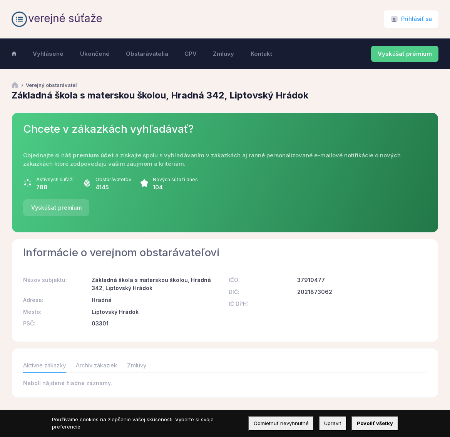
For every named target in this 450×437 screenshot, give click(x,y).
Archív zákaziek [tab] (96, 365)
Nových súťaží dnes (175, 179)
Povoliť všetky (375, 423)
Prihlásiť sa (416, 18)
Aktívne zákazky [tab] (44, 365)
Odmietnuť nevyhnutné (281, 423)
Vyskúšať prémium (405, 53)
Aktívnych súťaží (55, 179)
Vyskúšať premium (56, 207)
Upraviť (332, 423)
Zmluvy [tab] (136, 365)
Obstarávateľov (113, 179)
